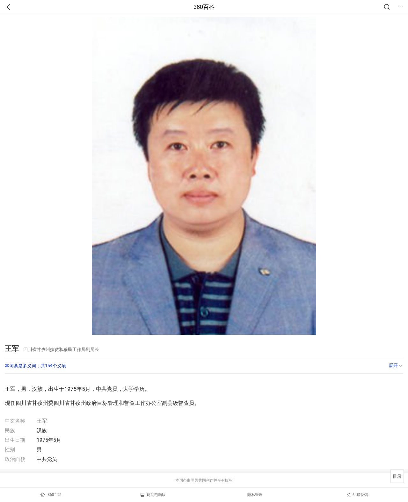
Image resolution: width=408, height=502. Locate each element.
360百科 (204, 7)
